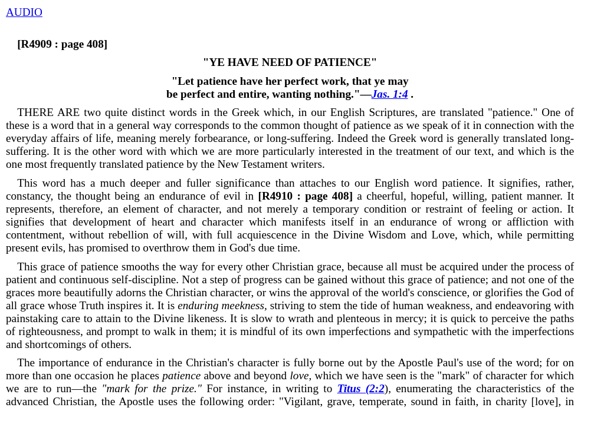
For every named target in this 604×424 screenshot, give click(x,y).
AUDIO (24, 12)
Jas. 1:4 (390, 94)
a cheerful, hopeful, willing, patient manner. (408, 196)
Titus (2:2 (361, 388)
